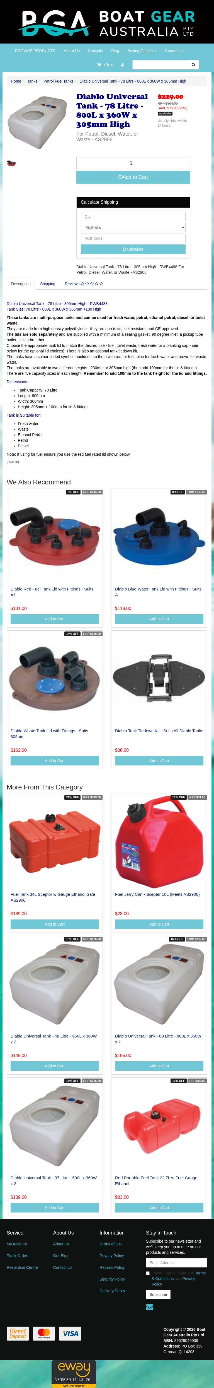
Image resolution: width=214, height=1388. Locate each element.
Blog (115, 51)
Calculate (133, 249)
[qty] (133, 216)
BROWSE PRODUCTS (35, 51)
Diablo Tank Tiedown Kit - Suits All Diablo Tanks (159, 730)
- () (105, 65)
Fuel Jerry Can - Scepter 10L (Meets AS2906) (157, 894)
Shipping (47, 284)
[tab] (21, 284)
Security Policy (112, 1279)
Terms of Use (110, 1244)
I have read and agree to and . (176, 1278)
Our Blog (61, 1255)
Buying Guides (142, 51)
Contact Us (174, 51)
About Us (72, 51)
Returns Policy (112, 1267)
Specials (95, 51)
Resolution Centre (22, 1267)
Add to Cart (133, 177)
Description (21, 284)
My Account (17, 1244)
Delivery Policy (112, 1291)
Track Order (17, 1255)
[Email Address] (176, 1262)
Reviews (84, 284)
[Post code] (133, 238)
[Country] (133, 227)
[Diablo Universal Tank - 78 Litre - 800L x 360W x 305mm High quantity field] (133, 163)
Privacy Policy (111, 1255)
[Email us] (149, 1307)
